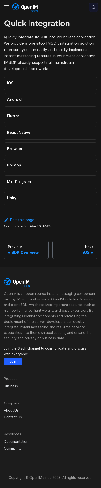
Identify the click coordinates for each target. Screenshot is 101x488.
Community (13, 448)
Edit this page (19, 219)
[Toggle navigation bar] (6, 7)
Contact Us (13, 417)
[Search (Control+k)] (93, 7)
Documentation (16, 441)
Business (11, 386)
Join (13, 361)
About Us (11, 410)
